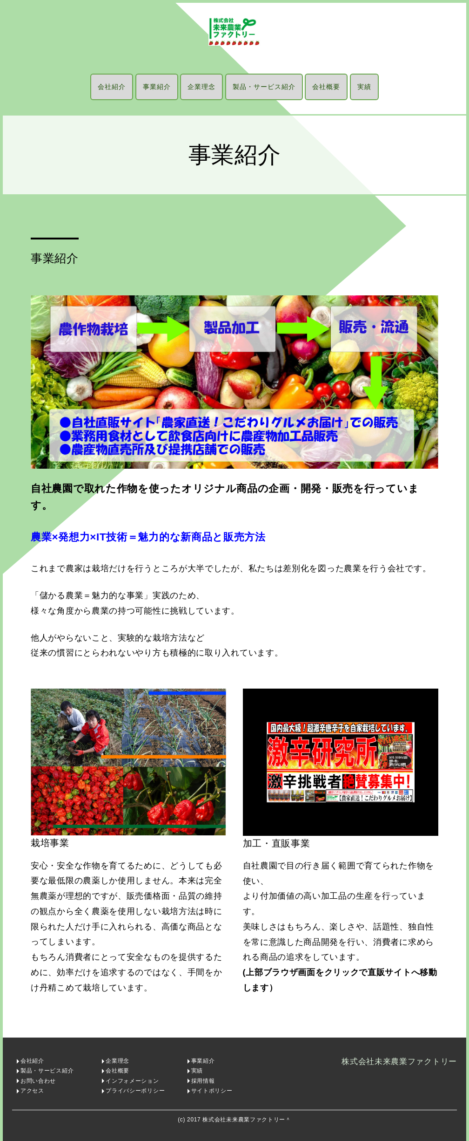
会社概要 (326, 86)
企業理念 (201, 86)
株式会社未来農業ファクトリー (399, 1061)
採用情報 (203, 1081)
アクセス (32, 1090)
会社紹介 (112, 86)
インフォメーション (132, 1081)
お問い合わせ (38, 1081)
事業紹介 (157, 86)
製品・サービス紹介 (264, 86)
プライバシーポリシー (135, 1090)
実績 (364, 86)
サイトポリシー (212, 1090)
